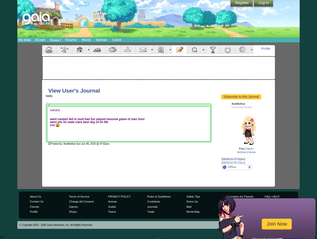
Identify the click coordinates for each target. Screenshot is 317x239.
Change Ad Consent (81, 201)
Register (242, 3)
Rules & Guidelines (159, 196)
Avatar (64, 49)
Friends (161, 49)
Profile (265, 48)
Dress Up (192, 201)
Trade (150, 211)
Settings (242, 49)
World (86, 40)
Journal (179, 49)
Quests (194, 49)
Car (97, 49)
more (88, 49)
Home (252, 152)
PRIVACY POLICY (119, 196)
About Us (35, 196)
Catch (117, 40)
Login (263, 3)
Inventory (128, 49)
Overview (49, 49)
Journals (152, 206)
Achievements (212, 49)
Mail (143, 49)
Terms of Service (79, 196)
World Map (193, 211)
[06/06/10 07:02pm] (233, 159)
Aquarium (113, 49)
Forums (70, 40)
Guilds (112, 206)
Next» (250, 148)
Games (101, 40)
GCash (40, 40)
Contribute (153, 201)
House (79, 49)
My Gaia (25, 40)
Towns (112, 211)
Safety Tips (193, 196)
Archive (241, 152)
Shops (55, 39)
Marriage (227, 49)
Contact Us (37, 201)
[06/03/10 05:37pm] (233, 162)
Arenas (112, 201)
